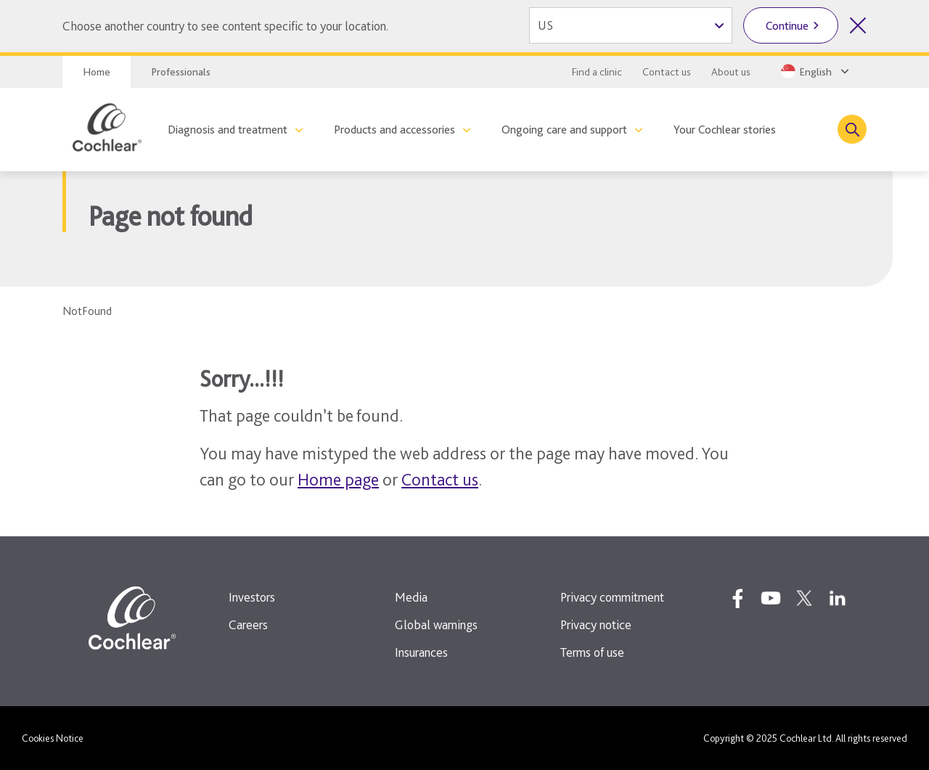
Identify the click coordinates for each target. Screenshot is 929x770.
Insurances (421, 652)
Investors (252, 597)
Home (96, 71)
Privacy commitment (612, 597)
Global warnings (436, 624)
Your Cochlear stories (725, 129)
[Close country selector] (858, 25)
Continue (787, 26)
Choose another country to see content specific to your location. (225, 25)
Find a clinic (597, 71)
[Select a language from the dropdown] (814, 71)
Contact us (666, 71)
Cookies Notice (52, 738)
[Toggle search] (852, 129)
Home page (338, 479)
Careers (248, 624)
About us (730, 71)
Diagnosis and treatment (227, 129)
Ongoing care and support (564, 129)
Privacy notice (595, 624)
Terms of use (592, 652)
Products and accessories (394, 129)
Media (411, 597)
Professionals (180, 71)
